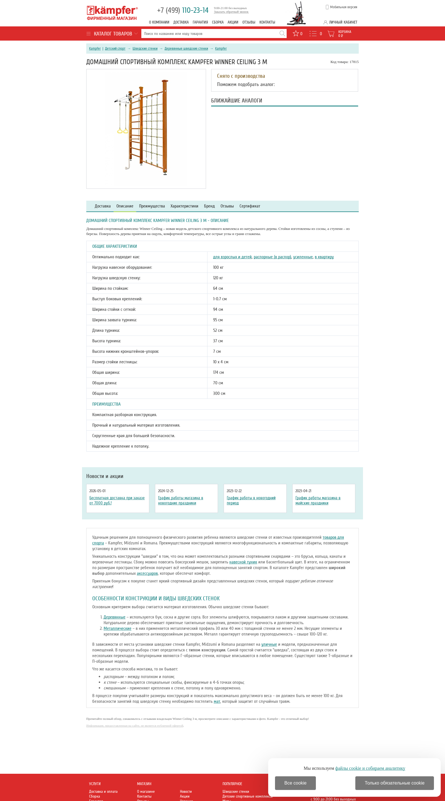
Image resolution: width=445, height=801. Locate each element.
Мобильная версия (343, 7)
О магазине (146, 791)
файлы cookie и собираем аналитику (370, 768)
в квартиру (324, 257)
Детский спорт (115, 48)
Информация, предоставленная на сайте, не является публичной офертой (134, 725)
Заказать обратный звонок (231, 11)
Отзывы (248, 22)
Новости (186, 791)
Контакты (267, 22)
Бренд (209, 206)
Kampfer (95, 48)
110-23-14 (183, 10)
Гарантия (200, 22)
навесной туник (243, 562)
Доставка (181, 22)
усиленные (303, 257)
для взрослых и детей (232, 257)
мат (217, 701)
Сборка (218, 22)
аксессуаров (147, 573)
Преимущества (152, 206)
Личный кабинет (343, 22)
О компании (159, 22)
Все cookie (295, 783)
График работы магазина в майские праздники (318, 500)
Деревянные (114, 617)
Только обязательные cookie (395, 783)
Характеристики (184, 206)
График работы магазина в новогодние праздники (180, 500)
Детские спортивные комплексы (247, 796)
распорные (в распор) (272, 257)
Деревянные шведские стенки (186, 48)
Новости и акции (104, 476)
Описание (124, 206)
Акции (233, 22)
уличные (269, 644)
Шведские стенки (145, 48)
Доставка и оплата (103, 791)
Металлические (117, 628)
